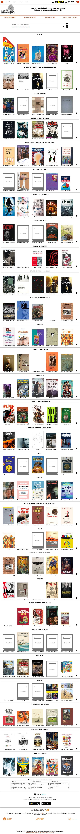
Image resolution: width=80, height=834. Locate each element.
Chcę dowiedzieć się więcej (32, 832)
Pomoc (20, 2)
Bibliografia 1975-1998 (30, 17)
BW (56, 1)
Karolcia (51, 787)
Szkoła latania (33, 783)
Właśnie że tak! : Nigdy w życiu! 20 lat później (58, 783)
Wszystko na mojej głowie (54, 786)
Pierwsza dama (33, 788)
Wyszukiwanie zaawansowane (18, 26)
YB (59, 1)
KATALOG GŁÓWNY (9, 17)
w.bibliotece (39, 813)
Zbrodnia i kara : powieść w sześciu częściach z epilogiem (21, 788)
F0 (66, 1)
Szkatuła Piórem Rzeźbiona (70, 17)
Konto (26, 2)
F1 (69, 1)
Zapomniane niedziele (54, 784)
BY (62, 1)
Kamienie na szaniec (15, 786)
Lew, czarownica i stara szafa (36, 786)
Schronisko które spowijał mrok (36, 787)
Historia (14, 2)
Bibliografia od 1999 (50, 17)
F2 (72, 1)
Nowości (7, 2)
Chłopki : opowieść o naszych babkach (37, 784)
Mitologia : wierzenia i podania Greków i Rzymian (20, 783)
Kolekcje (28, 26)
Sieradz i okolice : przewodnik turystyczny (18, 784)
